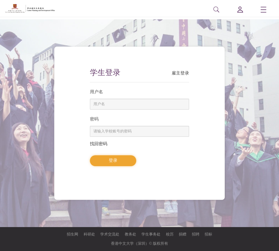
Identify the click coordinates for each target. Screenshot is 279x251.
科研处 (89, 234)
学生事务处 (150, 234)
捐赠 (182, 234)
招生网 (72, 234)
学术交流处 (109, 234)
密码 (94, 119)
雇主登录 (180, 73)
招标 (208, 234)
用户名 (96, 91)
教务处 (130, 234)
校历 (170, 234)
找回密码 (98, 143)
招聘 (195, 234)
